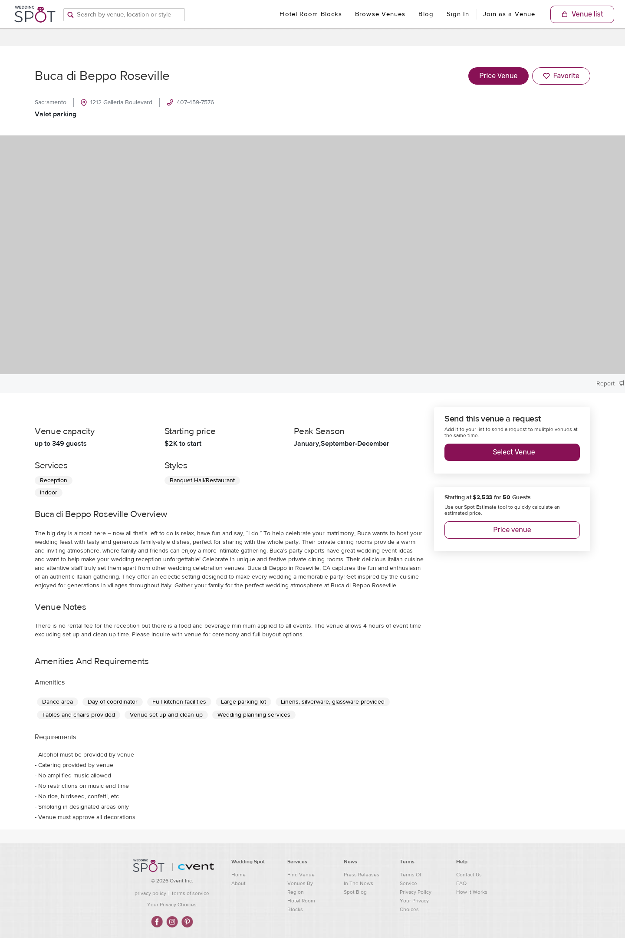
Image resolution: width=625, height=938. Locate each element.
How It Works (471, 892)
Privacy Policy (415, 892)
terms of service (190, 893)
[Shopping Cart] (582, 14)
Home (238, 874)
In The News (358, 883)
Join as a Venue (509, 14)
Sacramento (50, 102)
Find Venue (301, 874)
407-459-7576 (190, 102)
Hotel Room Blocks (311, 14)
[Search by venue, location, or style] (124, 14)
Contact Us (469, 874)
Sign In (458, 14)
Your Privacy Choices (172, 904)
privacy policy (150, 893)
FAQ (461, 883)
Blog (425, 14)
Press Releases (361, 874)
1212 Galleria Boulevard (116, 102)
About (238, 883)
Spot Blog (355, 892)
